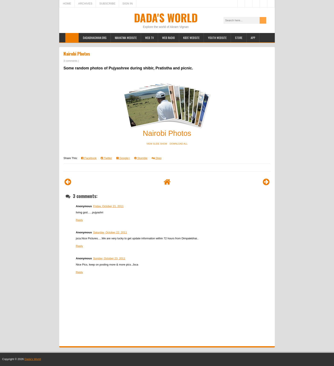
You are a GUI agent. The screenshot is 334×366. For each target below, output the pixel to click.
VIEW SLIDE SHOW (156, 143)
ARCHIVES (85, 3)
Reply (79, 220)
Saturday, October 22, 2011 (110, 232)
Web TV (149, 37)
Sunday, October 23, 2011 (109, 258)
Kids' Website (191, 37)
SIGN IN (127, 3)
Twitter (106, 158)
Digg (156, 158)
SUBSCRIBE (107, 3)
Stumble (140, 158)
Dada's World (166, 17)
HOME (67, 3)
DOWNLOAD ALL (179, 143)
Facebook (88, 158)
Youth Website (217, 37)
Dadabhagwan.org (95, 37)
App (253, 37)
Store (238, 37)
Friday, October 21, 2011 (108, 206)
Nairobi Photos (76, 53)
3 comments (70, 60)
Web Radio (168, 37)
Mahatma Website (126, 37)
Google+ (123, 158)
